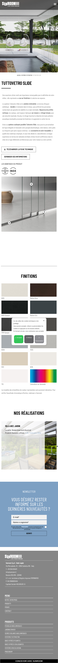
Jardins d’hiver (10, 629)
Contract (8, 611)
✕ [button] (44, 321)
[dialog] (29, 331)
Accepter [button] (18, 337)
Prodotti (8, 603)
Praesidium (8, 651)
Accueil (19, 75)
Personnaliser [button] (39, 339)
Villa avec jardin (12, 426)
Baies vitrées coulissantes (14, 644)
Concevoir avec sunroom (29, 661)
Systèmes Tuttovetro (26, 75)
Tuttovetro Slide (35, 433)
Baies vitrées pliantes (12, 640)
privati (7, 607)
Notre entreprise (11, 600)
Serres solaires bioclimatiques (16, 633)
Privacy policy (25, 526)
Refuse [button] (29, 337)
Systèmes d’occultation (13, 648)
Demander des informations (15, 157)
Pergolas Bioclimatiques (13, 626)
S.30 (26, 433)
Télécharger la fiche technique (19, 149)
